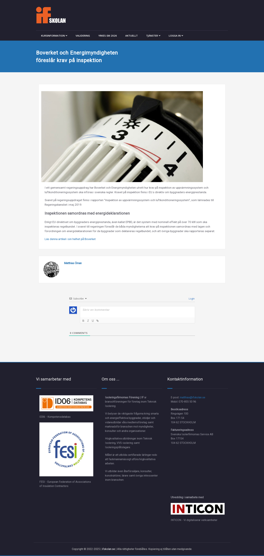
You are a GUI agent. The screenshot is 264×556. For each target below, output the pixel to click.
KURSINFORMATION (54, 35)
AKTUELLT (131, 35)
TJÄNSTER (153, 35)
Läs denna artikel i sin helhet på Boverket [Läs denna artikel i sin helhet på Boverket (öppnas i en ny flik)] (70, 239)
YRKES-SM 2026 (107, 35)
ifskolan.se (108, 549)
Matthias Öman (73, 263)
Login (191, 298)
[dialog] (257, 549)
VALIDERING (83, 35)
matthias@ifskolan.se (192, 397)
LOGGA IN (176, 35)
